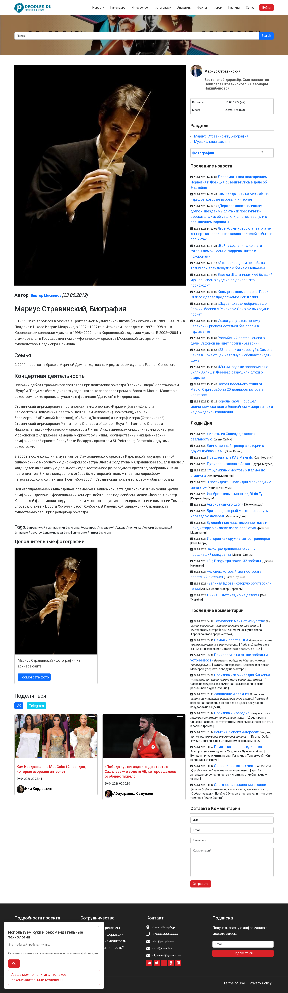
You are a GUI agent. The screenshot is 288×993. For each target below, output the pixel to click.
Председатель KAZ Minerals (230, 457)
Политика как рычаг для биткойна (242, 675)
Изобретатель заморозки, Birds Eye (236, 494)
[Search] (136, 36)
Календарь (117, 7)
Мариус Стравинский (222, 71)
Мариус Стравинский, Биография (221, 136)
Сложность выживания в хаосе (240, 785)
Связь (250, 7)
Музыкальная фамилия (213, 141)
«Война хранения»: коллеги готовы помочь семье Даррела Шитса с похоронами (226, 250)
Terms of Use (234, 983)
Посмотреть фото (34, 677)
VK (19, 706)
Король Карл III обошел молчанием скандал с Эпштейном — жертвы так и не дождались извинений (231, 406)
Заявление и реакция (231, 694)
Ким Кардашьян (38, 788)
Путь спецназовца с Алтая (228, 464)
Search (266, 36)
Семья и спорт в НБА (231, 640)
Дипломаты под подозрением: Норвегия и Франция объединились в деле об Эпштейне (229, 182)
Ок (14, 963)
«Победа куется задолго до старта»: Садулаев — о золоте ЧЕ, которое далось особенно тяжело (140, 771)
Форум (217, 7)
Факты (202, 7)
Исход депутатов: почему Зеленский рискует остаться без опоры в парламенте (225, 326)
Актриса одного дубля (225, 504)
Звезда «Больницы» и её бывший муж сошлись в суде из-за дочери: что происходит (231, 279)
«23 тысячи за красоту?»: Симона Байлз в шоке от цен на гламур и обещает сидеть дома (231, 355)
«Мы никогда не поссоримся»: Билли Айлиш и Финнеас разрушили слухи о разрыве (229, 372)
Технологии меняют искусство (239, 621)
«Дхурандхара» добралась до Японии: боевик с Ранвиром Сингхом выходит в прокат (229, 308)
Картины (234, 7)
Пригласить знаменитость (104, 941)
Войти (266, 7)
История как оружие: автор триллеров (238, 538)
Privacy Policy (261, 983)
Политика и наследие (232, 713)
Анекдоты (184, 7)
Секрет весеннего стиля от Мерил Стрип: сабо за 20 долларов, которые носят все (226, 389)
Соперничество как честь (235, 766)
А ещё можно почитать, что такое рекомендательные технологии (38, 977)
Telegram (36, 706)
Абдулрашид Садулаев (133, 793)
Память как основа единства (238, 747)
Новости (98, 7)
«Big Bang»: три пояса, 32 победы (234, 561)
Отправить (201, 884)
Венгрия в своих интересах (236, 732)
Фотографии (162, 7)
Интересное (139, 7)
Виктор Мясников (46, 295)
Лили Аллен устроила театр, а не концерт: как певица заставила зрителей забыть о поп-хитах (231, 233)
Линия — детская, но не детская (233, 595)
